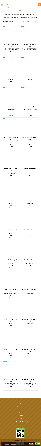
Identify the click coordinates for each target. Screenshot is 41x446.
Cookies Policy (13, 444)
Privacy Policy (7, 444)
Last (21, 395)
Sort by (25, 21)
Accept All (37, 443)
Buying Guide (20, 415)
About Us (20, 418)
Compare (11, 115)
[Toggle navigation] (39, 4)
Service (20, 409)
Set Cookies (31, 443)
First (19, 395)
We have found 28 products (8, 21)
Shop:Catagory (20, 401)
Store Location (20, 406)
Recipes (20, 412)
